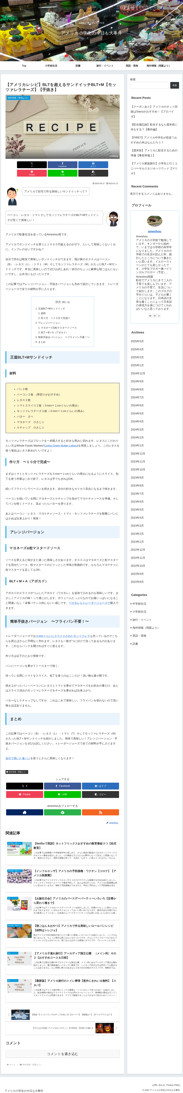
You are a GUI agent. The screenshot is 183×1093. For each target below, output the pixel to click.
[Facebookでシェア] (34, 164)
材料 (43, 305)
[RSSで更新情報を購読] (70, 805)
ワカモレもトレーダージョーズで (89, 596)
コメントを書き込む (62, 1052)
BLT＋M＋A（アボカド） (55, 325)
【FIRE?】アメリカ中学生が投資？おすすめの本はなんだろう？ (154, 140)
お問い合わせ (155, 1083)
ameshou (154, 231)
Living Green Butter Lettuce (61, 438)
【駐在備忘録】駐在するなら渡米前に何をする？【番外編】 (154, 127)
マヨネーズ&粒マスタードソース (59, 320)
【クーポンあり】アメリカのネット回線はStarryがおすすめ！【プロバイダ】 (154, 111)
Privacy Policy (172, 1083)
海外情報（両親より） (16, 765)
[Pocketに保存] (72, 164)
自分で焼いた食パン (18, 751)
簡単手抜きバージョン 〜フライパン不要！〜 (64, 330)
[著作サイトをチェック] (55, 805)
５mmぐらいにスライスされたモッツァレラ (63, 629)
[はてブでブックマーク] (53, 164)
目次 (58, 293)
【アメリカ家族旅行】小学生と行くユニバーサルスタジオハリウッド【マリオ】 (154, 168)
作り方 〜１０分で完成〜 (56, 310)
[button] (110, 164)
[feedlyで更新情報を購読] (63, 805)
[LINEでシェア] (91, 164)
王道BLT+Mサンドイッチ (51, 300)
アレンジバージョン (49, 315)
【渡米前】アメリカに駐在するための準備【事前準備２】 (154, 153)
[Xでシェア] (15, 164)
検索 (133, 79)
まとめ (41, 335)
